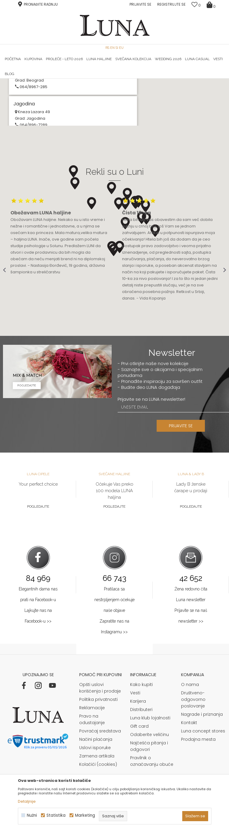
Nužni (32, 815)
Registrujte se (171, 4)
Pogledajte (38, 581)
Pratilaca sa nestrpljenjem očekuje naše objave (114, 674)
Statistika (56, 815)
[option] (40, 79)
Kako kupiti (141, 759)
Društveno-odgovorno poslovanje (193, 773)
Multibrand (28, 123)
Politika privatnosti (98, 774)
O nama (190, 759)
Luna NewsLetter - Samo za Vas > (118, 79)
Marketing (85, 815)
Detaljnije (27, 801)
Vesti (135, 767)
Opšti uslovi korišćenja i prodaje (100, 762)
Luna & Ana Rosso (188, 79)
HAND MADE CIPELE (40, 79)
